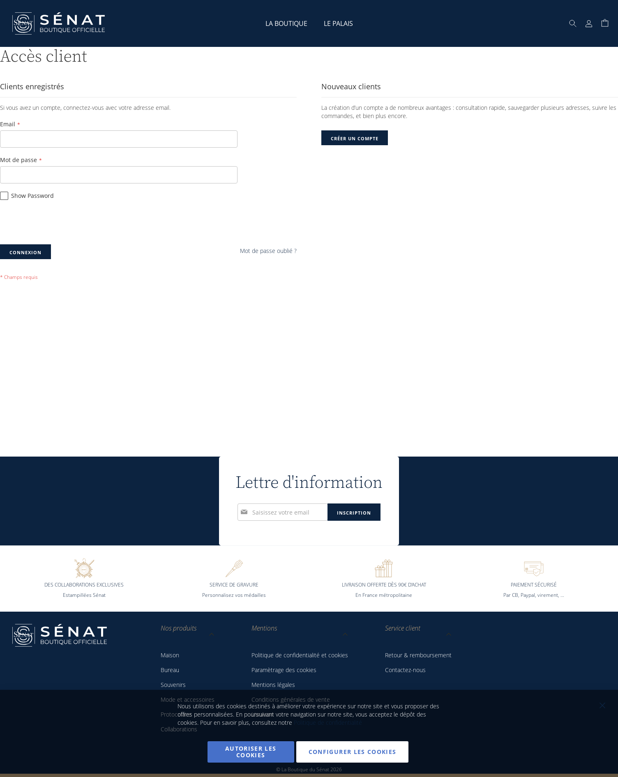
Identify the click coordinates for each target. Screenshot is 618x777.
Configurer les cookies (353, 752)
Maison (170, 655)
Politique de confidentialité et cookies (299, 655)
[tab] (187, 636)
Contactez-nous (405, 670)
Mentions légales (273, 685)
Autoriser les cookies (251, 752)
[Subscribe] (353, 460)
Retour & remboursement (418, 655)
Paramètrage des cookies (283, 670)
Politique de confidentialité (328, 722)
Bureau (170, 670)
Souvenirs (173, 685)
